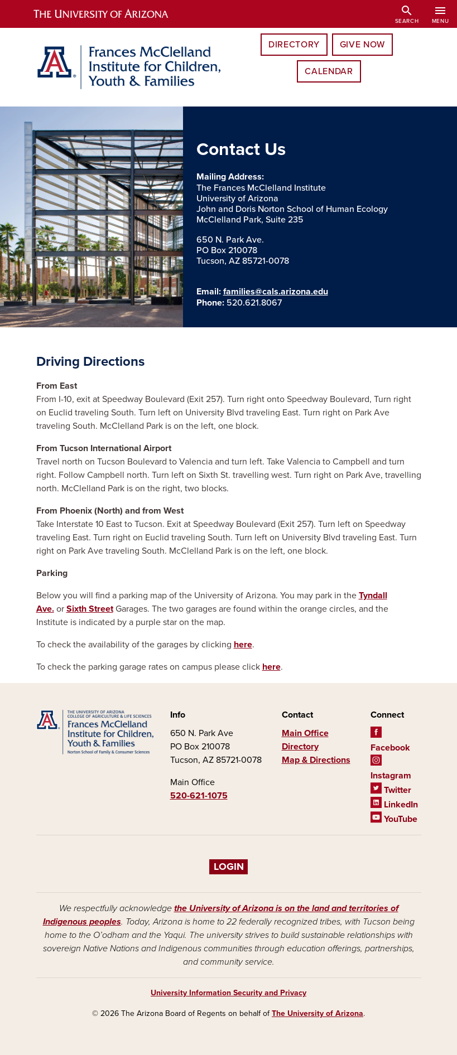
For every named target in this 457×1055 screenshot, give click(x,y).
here (243, 644)
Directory (294, 44)
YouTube (394, 819)
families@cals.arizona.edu (275, 291)
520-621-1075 (199, 795)
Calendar (329, 71)
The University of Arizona (317, 1013)
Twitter (391, 790)
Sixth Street (89, 608)
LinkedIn (394, 804)
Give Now (362, 44)
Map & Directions (316, 760)
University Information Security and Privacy (228, 993)
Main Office (305, 733)
